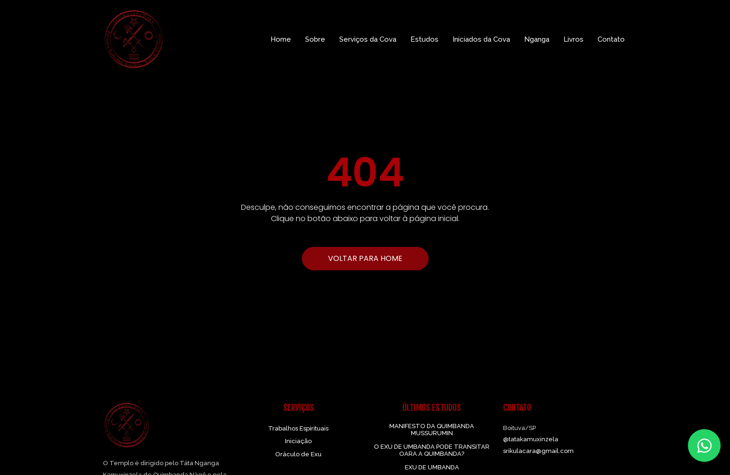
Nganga (536, 39)
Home (280, 39)
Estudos (424, 39)
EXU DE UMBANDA (432, 467)
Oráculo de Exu (298, 454)
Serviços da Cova (367, 39)
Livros (573, 39)
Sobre (315, 39)
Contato (611, 39)
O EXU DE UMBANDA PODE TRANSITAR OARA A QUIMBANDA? (431, 450)
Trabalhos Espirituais (298, 428)
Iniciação (298, 441)
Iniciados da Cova (481, 39)
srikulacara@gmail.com (538, 450)
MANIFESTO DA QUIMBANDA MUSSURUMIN (431, 430)
